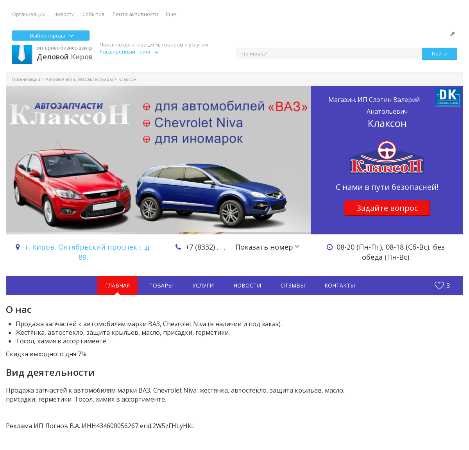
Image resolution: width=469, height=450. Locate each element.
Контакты (339, 285)
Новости (64, 14)
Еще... (173, 14)
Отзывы (293, 285)
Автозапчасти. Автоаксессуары (79, 79)
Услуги (203, 285)
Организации (29, 14)
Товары (161, 285)
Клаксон (387, 112)
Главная (117, 285)
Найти (440, 53)
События (93, 14)
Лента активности (135, 14)
